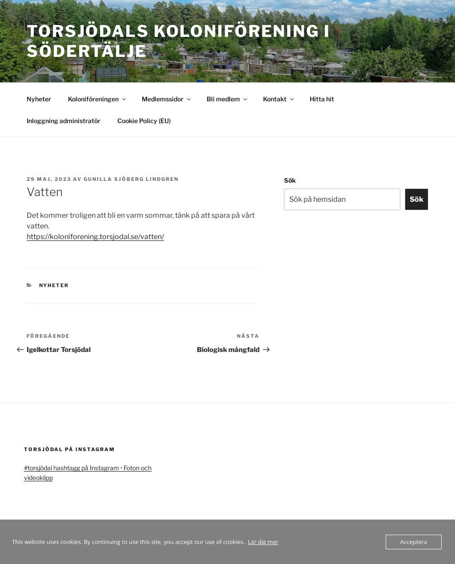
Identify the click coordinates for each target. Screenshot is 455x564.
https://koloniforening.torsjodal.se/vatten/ (95, 236)
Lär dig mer (263, 542)
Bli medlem (227, 99)
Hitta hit (322, 99)
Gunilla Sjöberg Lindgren (131, 179)
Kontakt (279, 99)
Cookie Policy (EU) (144, 120)
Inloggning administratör (63, 120)
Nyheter (39, 99)
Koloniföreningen (97, 99)
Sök (290, 180)
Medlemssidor (167, 99)
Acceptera (413, 542)
